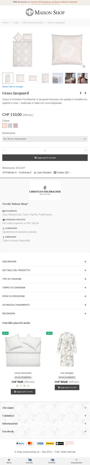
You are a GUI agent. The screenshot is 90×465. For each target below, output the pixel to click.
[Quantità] (45, 150)
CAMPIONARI (11, 228)
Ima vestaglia (67, 373)
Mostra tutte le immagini (12, 87)
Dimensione (8, 133)
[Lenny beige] (17, 386)
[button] (45, 261)
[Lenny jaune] (28, 386)
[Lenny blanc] (21, 386)
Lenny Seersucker (23, 373)
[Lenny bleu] (24, 386)
